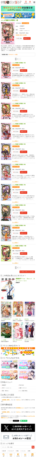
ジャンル (23, 451)
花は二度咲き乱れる (17, 340)
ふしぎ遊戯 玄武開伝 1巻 (19, 62)
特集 (17, 451)
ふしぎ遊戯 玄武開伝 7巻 (19, 184)
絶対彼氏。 (27, 319)
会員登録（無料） (6, 399)
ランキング (11, 451)
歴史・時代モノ (5, 390)
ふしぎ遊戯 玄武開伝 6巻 (19, 164)
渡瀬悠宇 (22, 26)
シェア (10, 420)
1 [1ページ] (15, 59)
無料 (29, 451)
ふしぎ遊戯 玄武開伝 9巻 (19, 225)
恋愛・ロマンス (23, 388)
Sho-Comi (22, 28)
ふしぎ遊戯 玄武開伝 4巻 (19, 123)
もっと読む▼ (15, 80)
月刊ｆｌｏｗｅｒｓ (24, 30)
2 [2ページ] (17, 59)
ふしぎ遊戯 (3, 340)
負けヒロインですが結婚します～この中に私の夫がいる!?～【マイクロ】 (30, 340)
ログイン (30, 2)
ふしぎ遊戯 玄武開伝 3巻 (19, 103)
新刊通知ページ (20, 407)
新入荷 (4, 451)
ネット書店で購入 (23, 390)
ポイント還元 (25, 23)
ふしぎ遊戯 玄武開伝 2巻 (19, 83)
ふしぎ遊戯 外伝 (17, 319)
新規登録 (25, 2)
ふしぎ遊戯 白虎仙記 (5, 319)
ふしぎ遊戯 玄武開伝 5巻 (19, 144)
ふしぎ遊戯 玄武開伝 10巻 (19, 245)
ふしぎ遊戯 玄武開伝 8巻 (19, 205)
